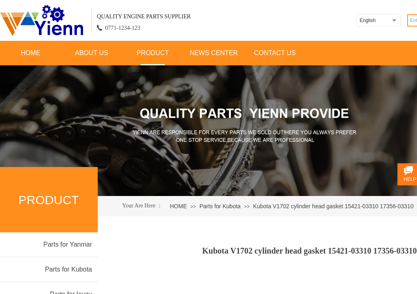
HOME (30, 52)
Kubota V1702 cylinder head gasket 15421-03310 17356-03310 (333, 206)
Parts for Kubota (220, 206)
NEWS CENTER (214, 52)
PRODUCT (152, 52)
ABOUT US (91, 52)
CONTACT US (275, 52)
